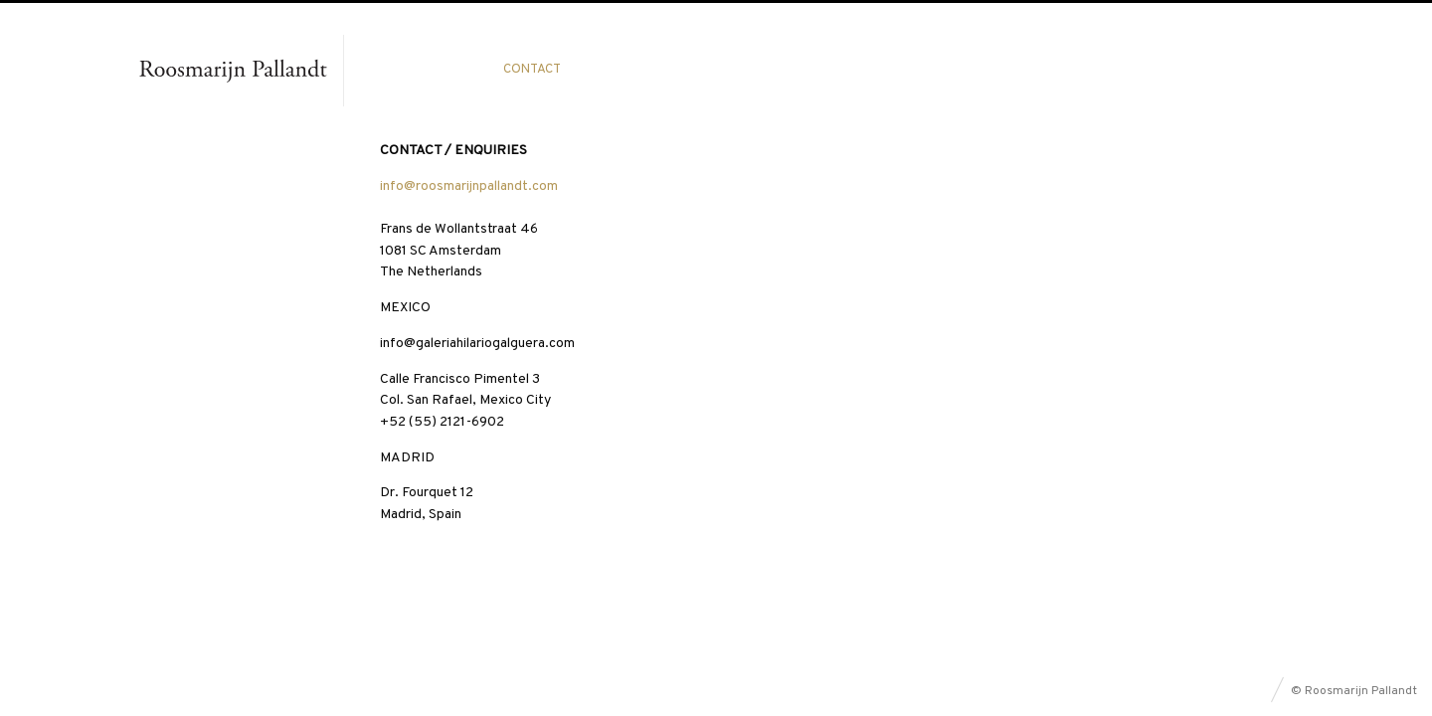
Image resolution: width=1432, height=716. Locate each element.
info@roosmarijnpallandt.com (469, 186)
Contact (532, 70)
